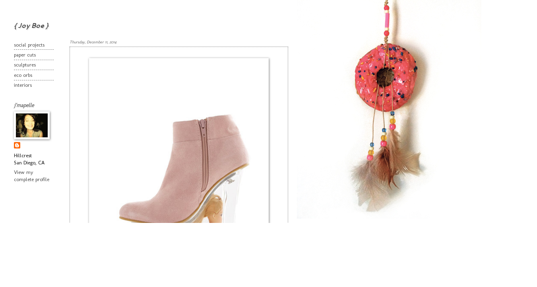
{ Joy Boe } (31, 25)
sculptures (25, 65)
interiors (23, 85)
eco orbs (23, 75)
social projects (29, 45)
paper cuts (25, 55)
